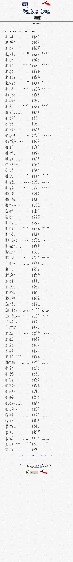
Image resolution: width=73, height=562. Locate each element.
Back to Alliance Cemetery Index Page (29, 539)
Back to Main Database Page (35, 544)
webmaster (40, 551)
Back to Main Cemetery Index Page (46, 539)
